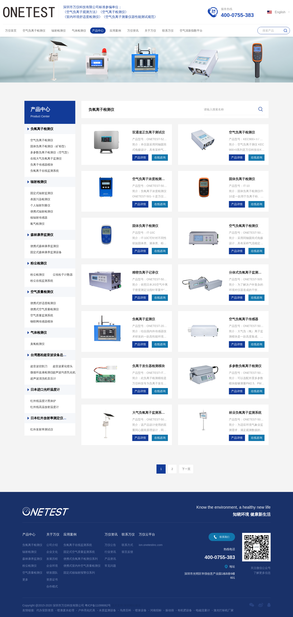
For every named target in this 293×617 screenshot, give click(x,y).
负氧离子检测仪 (42, 129)
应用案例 (115, 30)
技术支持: (118, 603)
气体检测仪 (79, 30)
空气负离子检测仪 (34, 30)
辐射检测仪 (58, 30)
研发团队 (52, 570)
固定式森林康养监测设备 (46, 252)
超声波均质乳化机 (64, 372)
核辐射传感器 (38, 217)
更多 (25, 577)
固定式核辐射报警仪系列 (79, 570)
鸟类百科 (125, 608)
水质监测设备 (107, 608)
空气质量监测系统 (41, 315)
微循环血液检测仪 (41, 372)
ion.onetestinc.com (151, 543)
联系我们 (224, 535)
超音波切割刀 (38, 366)
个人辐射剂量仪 (40, 205)
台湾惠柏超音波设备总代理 (50, 355)
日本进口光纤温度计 (46, 389)
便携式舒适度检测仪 (43, 303)
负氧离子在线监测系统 (44, 170)
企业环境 (52, 563)
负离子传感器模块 (41, 164)
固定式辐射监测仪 (41, 193)
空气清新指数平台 (191, 30)
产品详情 (140, 157)
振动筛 (169, 608)
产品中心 (98, 30)
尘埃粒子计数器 (63, 274)
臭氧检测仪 (37, 343)
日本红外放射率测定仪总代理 (52, 418)
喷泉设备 (140, 608)
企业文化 (52, 550)
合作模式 (52, 584)
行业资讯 (110, 550)
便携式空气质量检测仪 (44, 309)
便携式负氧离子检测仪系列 (80, 557)
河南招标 (156, 608)
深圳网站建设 (132, 603)
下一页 (186, 467)
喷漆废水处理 (65, 608)
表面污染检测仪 (40, 199)
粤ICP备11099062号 (98, 603)
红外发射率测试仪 (41, 429)
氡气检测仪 (37, 223)
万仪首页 (10, 30)
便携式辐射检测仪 (41, 211)
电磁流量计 (203, 608)
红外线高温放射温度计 (44, 407)
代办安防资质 (45, 608)
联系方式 (127, 543)
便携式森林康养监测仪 (44, 246)
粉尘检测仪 (39, 263)
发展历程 (52, 557)
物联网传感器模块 (41, 321)
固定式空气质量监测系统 (79, 550)
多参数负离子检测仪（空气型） (50, 152)
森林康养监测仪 (42, 234)
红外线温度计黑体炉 (43, 401)
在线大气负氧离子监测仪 (46, 158)
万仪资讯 (133, 30)
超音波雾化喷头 (63, 366)
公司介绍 (52, 543)
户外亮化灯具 (86, 608)
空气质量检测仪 (42, 292)
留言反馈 (127, 550)
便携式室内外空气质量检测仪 (82, 563)
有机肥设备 (185, 608)
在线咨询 (160, 157)
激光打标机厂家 (224, 608)
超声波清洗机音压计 (43, 378)
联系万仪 (168, 30)
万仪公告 (110, 543)
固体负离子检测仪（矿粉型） (48, 146)
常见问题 (110, 563)
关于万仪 (150, 30)
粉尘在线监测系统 (41, 280)
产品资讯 (110, 557)
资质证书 (52, 577)
